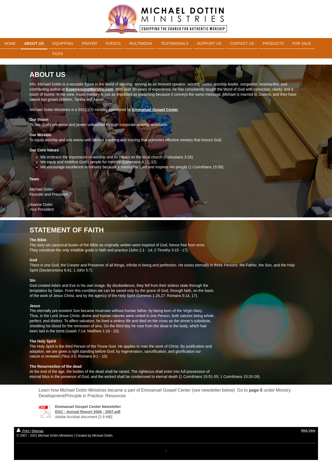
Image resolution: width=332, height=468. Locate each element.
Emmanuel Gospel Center (155, 109)
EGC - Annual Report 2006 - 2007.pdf (87, 412)
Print (23, 431)
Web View (308, 430)
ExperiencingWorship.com (89, 89)
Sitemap (38, 431)
